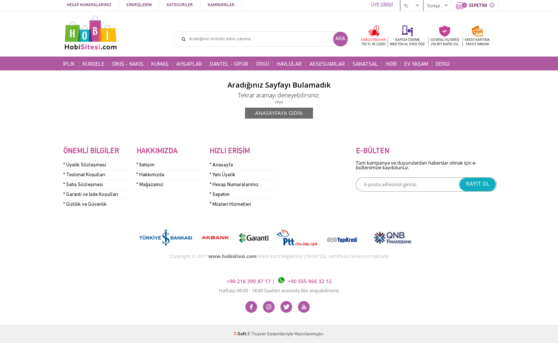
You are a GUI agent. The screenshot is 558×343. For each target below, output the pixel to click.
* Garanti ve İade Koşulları (90, 194)
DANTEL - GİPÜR (229, 64)
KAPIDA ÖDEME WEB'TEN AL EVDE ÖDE (407, 41)
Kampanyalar (221, 5)
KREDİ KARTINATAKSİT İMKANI (477, 41)
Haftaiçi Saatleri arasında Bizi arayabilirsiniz (279, 290)
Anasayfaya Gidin (279, 112)
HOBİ (391, 64)
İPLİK (69, 64)
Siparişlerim (139, 5)
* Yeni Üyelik (222, 175)
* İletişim (145, 165)
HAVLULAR (289, 64)
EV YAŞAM (416, 64)
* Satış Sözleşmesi (83, 185)
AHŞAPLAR (189, 64)
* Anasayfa (221, 165)
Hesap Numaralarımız (89, 5)
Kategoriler (180, 5)
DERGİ (443, 64)
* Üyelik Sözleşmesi (84, 165)
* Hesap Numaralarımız (234, 185)
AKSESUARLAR (327, 64)
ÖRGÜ (262, 64)
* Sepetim (220, 194)
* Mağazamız (149, 185)
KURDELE (94, 64)
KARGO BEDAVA (373, 41)
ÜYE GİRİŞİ (382, 5)
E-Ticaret (257, 334)
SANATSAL (365, 64)
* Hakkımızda (150, 175)
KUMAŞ (160, 64)
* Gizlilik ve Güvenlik (85, 204)
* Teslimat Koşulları (84, 175)
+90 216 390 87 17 (249, 281)
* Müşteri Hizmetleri (230, 204)
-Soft (241, 334)
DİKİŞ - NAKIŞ (128, 64)
